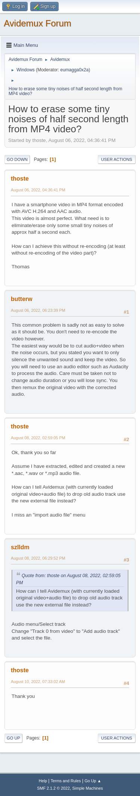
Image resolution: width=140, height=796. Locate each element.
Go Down (17, 159)
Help (43, 781)
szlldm (20, 547)
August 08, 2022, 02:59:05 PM (38, 438)
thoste (20, 178)
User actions (116, 159)
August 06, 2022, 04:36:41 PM (38, 190)
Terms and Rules (66, 781)
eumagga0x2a (74, 69)
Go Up (13, 738)
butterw (21, 299)
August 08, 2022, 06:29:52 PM (38, 558)
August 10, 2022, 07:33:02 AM (38, 681)
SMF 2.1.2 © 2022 (53, 788)
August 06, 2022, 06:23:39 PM (38, 310)
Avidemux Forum (37, 23)
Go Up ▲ (92, 781)
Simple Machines (87, 788)
